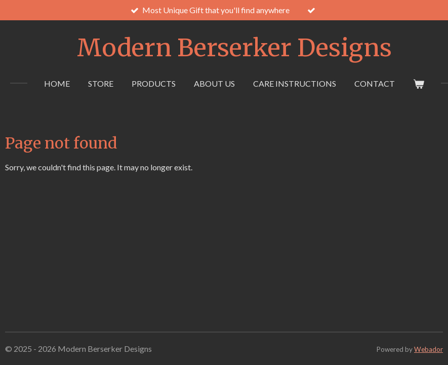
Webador (428, 349)
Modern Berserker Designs (234, 47)
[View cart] (418, 83)
